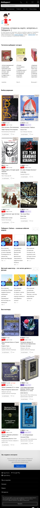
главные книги (31, 34)
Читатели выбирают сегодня (11, 45)
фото (16, 97)
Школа (25, 9)
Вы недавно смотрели (9, 455)
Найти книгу (20, 466)
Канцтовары (33, 9)
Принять (20, 503)
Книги (2, 9)
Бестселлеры (6, 309)
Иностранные (10, 9)
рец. (16, 95)
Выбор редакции (7, 90)
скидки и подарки (18, 34)
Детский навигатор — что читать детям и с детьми (16, 269)
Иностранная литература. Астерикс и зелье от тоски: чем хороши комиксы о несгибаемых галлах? (19, 294)
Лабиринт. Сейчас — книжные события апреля (15, 229)
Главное (18, 9)
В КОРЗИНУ (5, 134)
